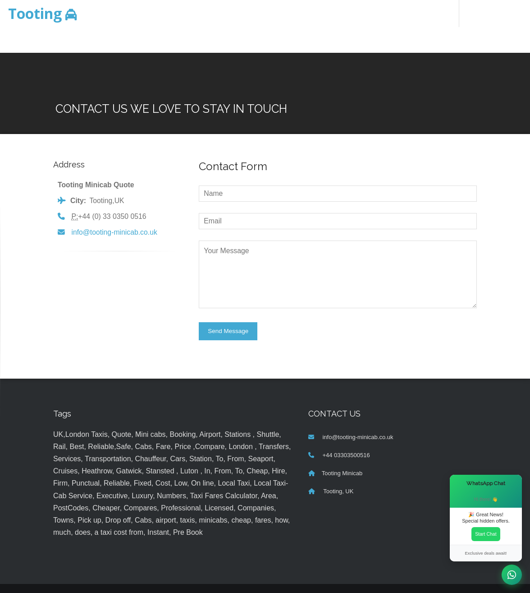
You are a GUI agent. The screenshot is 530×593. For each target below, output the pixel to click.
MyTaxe (345, 577)
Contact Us (381, 13)
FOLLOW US (427, 13)
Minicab (62, 13)
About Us (339, 13)
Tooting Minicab (342, 449)
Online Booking (257, 13)
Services (302, 13)
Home (214, 13)
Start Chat (485, 534)
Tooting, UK (338, 467)
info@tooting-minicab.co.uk (114, 208)
